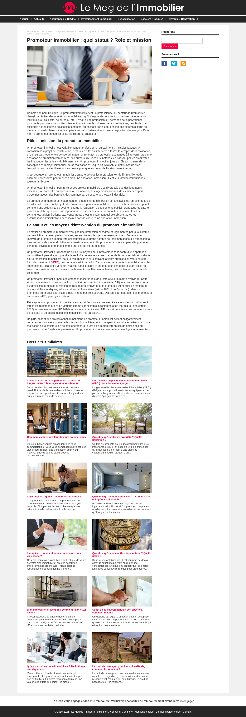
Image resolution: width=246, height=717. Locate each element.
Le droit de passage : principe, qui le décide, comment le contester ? (118, 668)
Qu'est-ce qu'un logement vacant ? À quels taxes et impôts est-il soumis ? (121, 498)
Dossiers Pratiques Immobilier (90, 31)
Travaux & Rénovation (181, 19)
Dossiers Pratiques (152, 19)
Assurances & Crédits (63, 19)
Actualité (39, 19)
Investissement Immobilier (96, 19)
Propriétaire (112, 31)
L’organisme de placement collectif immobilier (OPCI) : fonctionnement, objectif (119, 382)
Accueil (24, 19)
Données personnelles (168, 711)
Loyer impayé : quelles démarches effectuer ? (54, 496)
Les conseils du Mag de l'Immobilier (57, 31)
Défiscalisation (126, 19)
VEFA (54, 262)
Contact (187, 711)
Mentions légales (144, 711)
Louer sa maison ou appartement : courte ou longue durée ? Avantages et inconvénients (53, 382)
